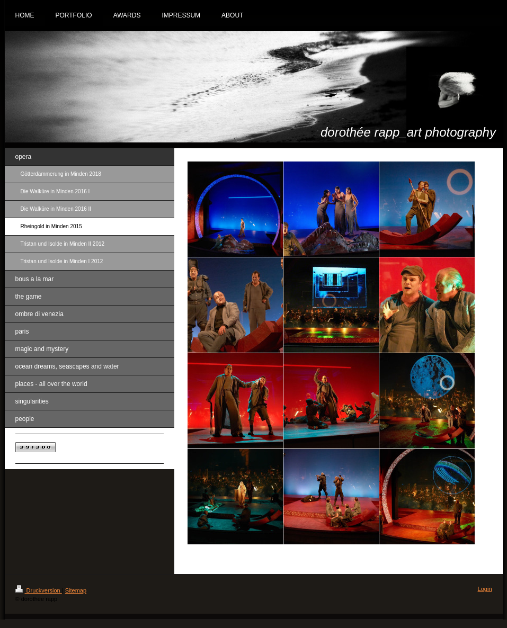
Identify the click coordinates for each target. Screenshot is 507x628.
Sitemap (75, 590)
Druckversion (38, 590)
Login (485, 589)
